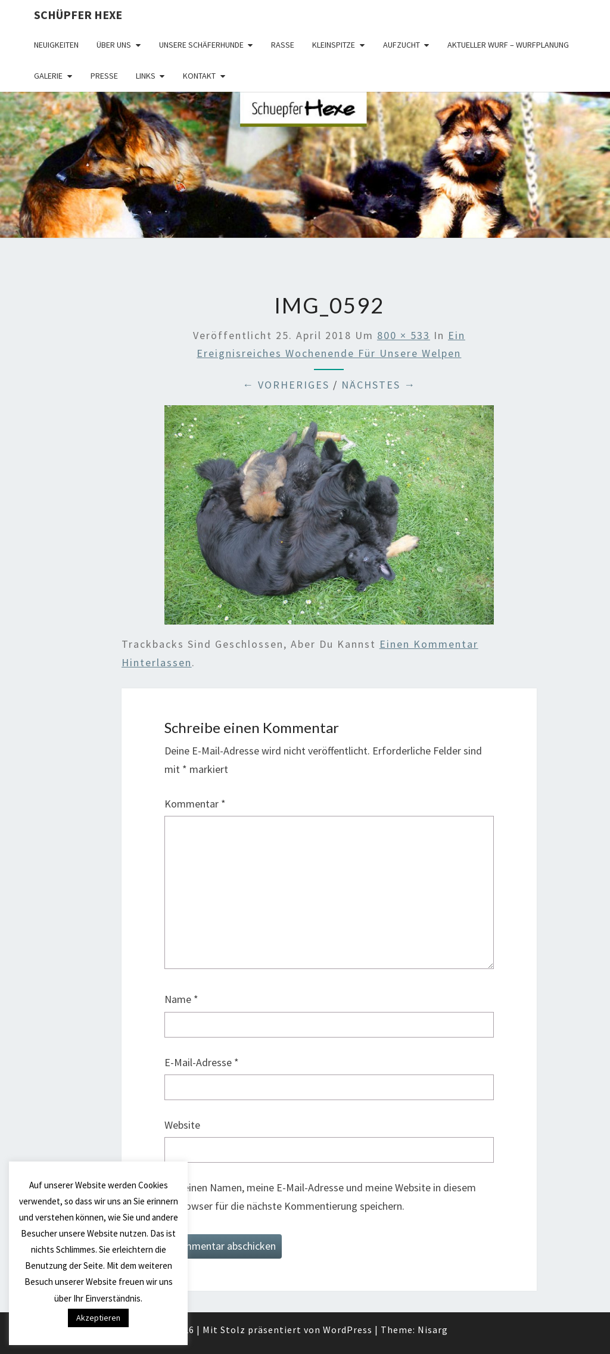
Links (145, 75)
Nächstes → (378, 385)
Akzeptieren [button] (98, 1317)
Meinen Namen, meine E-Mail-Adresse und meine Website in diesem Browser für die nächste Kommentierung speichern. (325, 1197)
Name (181, 999)
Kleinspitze (333, 44)
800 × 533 (403, 335)
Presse (104, 75)
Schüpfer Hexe (78, 14)
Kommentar (195, 803)
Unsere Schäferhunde (201, 44)
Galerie (48, 75)
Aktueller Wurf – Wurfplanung (508, 44)
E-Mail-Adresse (201, 1062)
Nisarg (433, 1330)
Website (182, 1125)
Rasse (282, 44)
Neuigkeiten (56, 44)
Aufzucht (401, 44)
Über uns (114, 44)
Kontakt (199, 75)
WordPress (347, 1330)
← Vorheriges (285, 385)
